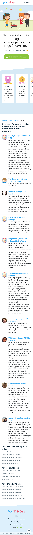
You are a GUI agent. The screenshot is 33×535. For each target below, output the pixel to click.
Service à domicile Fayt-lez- (11, 476)
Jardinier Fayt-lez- (8, 473)
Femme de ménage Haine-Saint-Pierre (14, 498)
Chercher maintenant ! (16, 57)
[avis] (16, 528)
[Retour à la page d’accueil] (8, 2)
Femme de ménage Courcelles (11, 457)
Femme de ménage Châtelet (11, 455)
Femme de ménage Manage (11, 460)
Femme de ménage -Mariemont (12, 495)
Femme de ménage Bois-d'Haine (12, 487)
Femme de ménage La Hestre (11, 492)
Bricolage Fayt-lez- (8, 479)
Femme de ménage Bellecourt (11, 489)
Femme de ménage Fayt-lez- (11, 471)
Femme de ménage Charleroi (11, 452)
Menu (27, 2)
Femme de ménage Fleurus (10, 463)
